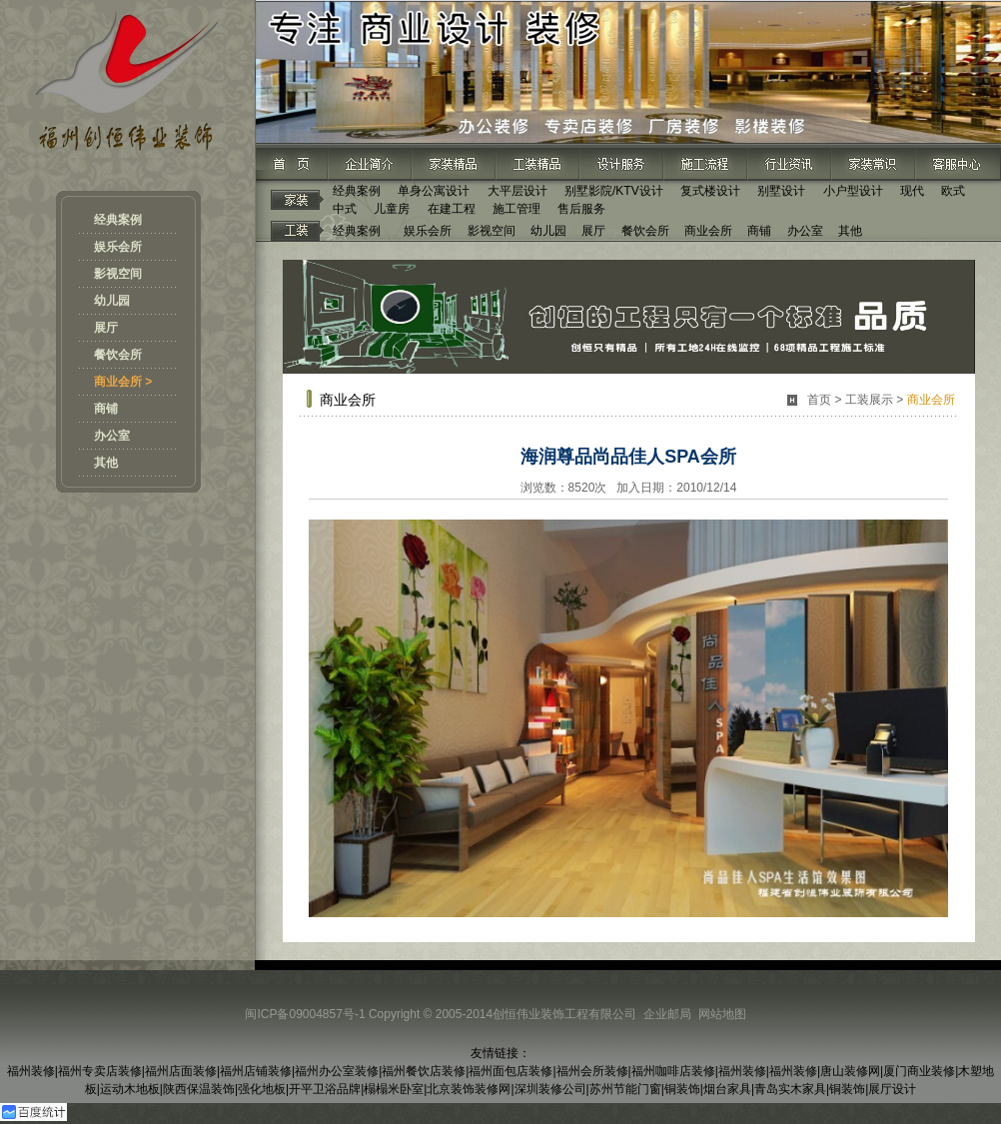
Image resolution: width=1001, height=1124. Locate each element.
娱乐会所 (118, 247)
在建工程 (452, 209)
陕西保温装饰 (199, 1089)
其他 (106, 463)
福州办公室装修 (337, 1071)
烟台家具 (727, 1089)
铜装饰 (682, 1089)
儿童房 (392, 209)
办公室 (112, 436)
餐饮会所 (118, 355)
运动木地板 (130, 1089)
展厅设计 (892, 1089)
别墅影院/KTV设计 (613, 191)
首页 (819, 400)
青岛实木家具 (790, 1089)
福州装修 (31, 1071)
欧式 (953, 191)
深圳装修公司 (550, 1089)
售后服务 (581, 209)
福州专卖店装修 (100, 1071)
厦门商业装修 (919, 1071)
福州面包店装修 (510, 1071)
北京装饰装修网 (468, 1089)
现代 (912, 191)
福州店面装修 (181, 1071)
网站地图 (722, 1014)
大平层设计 (517, 191)
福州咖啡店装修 (673, 1071)
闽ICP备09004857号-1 (305, 1014)
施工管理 (516, 209)
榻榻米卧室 (394, 1089)
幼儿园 (112, 301)
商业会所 (708, 231)
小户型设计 (853, 191)
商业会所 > (123, 382)
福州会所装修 (592, 1071)
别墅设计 (781, 191)
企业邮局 (667, 1014)
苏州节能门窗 (625, 1089)
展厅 (106, 328)
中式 (345, 209)
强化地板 (262, 1089)
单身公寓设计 (434, 191)
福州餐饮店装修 (424, 1071)
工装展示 (869, 400)
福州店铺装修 (256, 1071)
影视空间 (118, 274)
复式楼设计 (710, 191)
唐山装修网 (850, 1071)
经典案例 (118, 220)
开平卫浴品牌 (325, 1089)
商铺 (106, 409)
